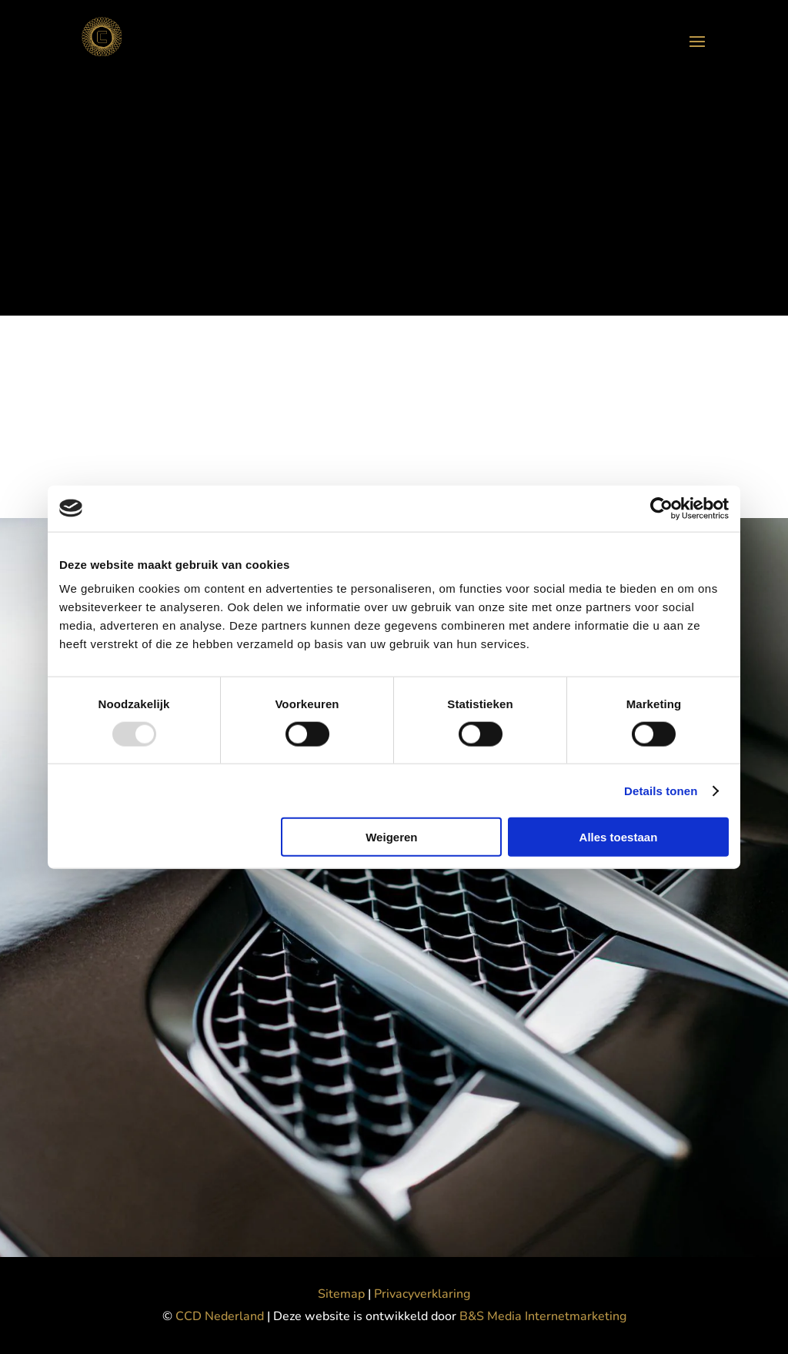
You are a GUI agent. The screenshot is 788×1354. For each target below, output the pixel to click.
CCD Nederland (221, 1316)
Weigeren (391, 837)
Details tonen (660, 790)
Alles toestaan (618, 837)
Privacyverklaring (422, 1293)
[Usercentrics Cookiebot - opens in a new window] (661, 508)
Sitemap (341, 1293)
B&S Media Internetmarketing (542, 1316)
